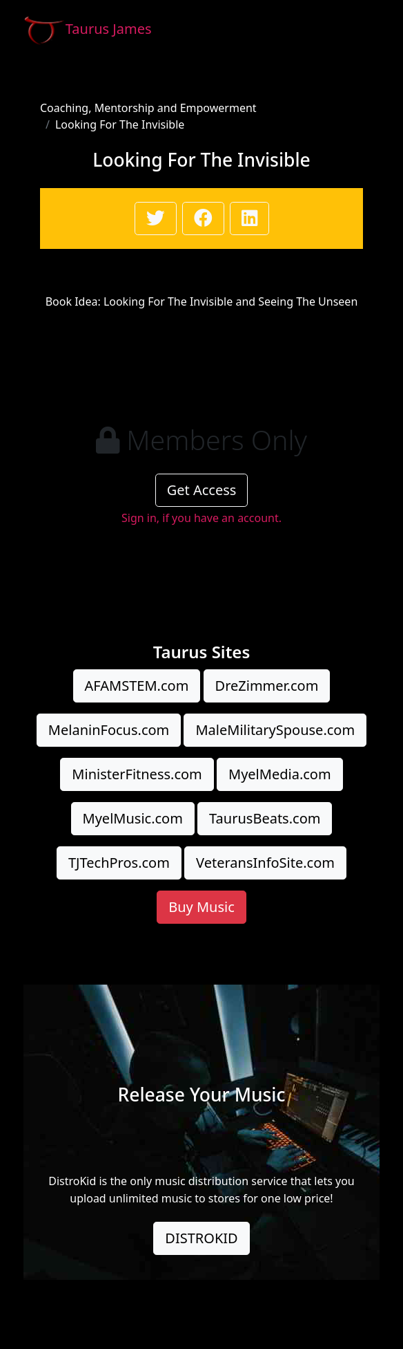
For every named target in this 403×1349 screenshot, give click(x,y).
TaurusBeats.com (264, 818)
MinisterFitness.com (137, 774)
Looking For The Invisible (119, 124)
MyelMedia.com (279, 774)
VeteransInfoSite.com (265, 862)
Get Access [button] (202, 490)
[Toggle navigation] (360, 30)
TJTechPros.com (119, 862)
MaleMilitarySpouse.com (275, 729)
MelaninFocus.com (108, 729)
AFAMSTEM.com (137, 685)
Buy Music (201, 906)
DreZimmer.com (267, 685)
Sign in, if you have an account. (201, 517)
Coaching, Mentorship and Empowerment (148, 107)
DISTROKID (201, 1238)
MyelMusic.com (133, 818)
